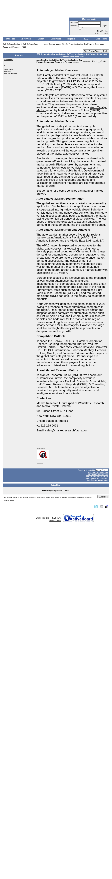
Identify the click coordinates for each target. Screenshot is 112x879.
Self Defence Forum (31, 44)
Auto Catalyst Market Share (97, 475)
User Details (56, 39)
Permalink (87, 61)
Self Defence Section (11, 44)
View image (40, 463)
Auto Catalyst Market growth (97, 478)
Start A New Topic (92, 51)
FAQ (86, 39)
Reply (105, 51)
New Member (102, 31)
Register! (71, 39)
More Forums (101, 39)
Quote (103, 61)
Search (41, 39)
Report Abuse (55, 521)
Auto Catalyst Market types (97, 480)
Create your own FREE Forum (48, 518)
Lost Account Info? (100, 33)
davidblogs (8, 60)
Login (104, 25)
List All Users (25, 39)
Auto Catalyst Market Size (98, 473)
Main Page (10, 39)
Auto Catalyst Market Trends (97, 476)
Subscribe (103, 497)
